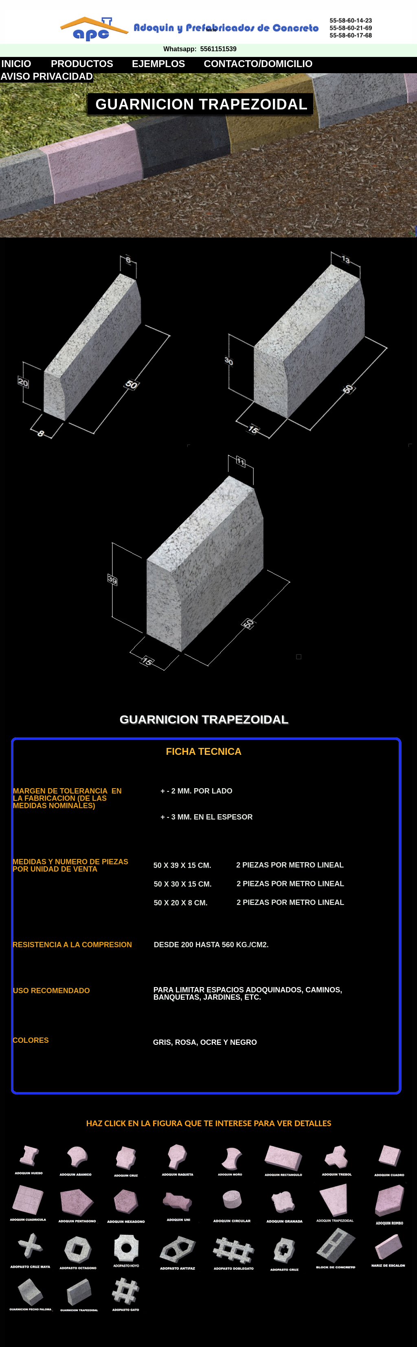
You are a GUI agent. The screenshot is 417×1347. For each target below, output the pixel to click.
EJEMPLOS (158, 63)
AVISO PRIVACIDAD (46, 76)
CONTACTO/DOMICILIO (258, 63)
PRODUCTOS (82, 63)
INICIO (16, 63)
